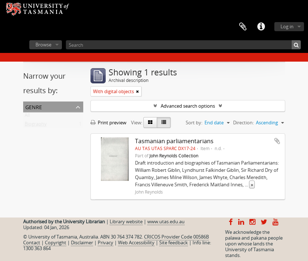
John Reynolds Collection (173, 155)
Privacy (105, 242)
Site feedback (173, 242)
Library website (126, 221)
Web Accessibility (136, 242)
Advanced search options (188, 106)
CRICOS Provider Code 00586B (176, 236)
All (27, 116)
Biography (36, 125)
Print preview (108, 122)
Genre (33, 106)
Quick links (261, 27)
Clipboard (243, 27)
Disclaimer (82, 242)
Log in (287, 26)
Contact (31, 242)
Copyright (55, 242)
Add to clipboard (277, 141)
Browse (43, 44)
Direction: (243, 122)
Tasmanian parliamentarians (174, 141)
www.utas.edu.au (166, 221)
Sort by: (194, 122)
